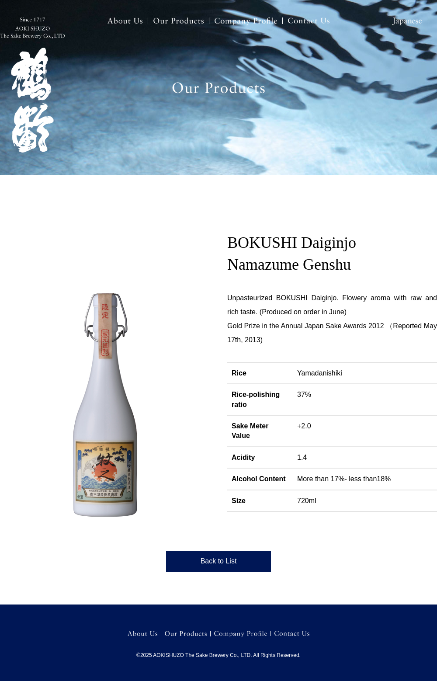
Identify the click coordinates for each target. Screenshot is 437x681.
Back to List (219, 561)
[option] (105, 365)
